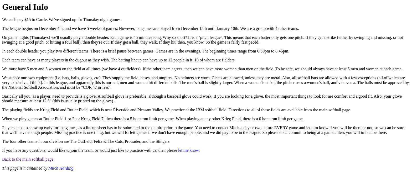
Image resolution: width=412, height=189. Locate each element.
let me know (188, 150)
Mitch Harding (60, 168)
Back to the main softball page (27, 159)
